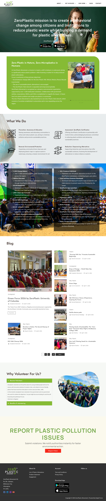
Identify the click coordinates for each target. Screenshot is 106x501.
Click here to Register (13, 399)
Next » (60, 354)
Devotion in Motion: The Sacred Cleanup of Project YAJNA (36, 328)
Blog (91, 3)
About (61, 3)
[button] (63, 3)
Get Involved (71, 3)
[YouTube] (14, 492)
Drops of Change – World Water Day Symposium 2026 (80, 270)
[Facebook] (4, 492)
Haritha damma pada (75, 312)
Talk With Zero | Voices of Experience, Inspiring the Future (80, 299)
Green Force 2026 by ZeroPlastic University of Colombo (29, 300)
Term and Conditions (61, 472)
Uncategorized (11, 294)
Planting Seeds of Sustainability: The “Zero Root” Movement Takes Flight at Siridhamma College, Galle (82, 328)
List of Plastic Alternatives (36, 472)
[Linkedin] (7, 492)
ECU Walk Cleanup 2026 (15, 341)
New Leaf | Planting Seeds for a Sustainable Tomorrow (82, 342)
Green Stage (73, 283)
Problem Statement (34, 474)
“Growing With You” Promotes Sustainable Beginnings (82, 255)
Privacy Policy (59, 474)
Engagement (32, 477)
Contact (98, 3)
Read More (11, 312)
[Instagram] (10, 492)
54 (53, 354)
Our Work (83, 3)
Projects (71, 251)
